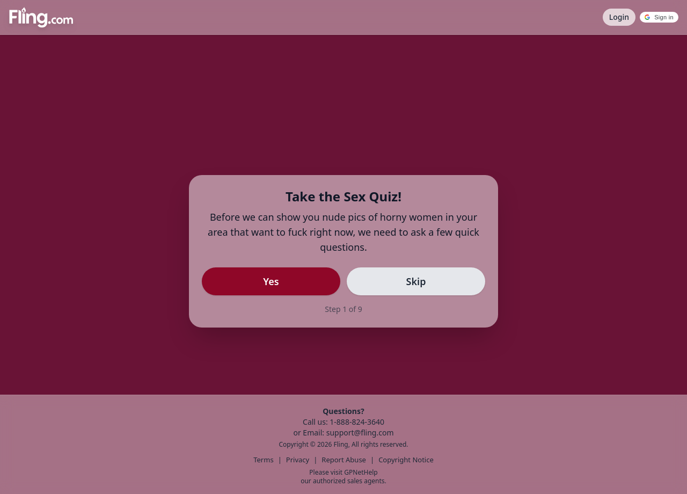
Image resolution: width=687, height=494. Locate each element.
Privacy (297, 459)
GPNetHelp (360, 472)
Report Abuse (343, 459)
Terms (263, 459)
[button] (659, 17)
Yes (271, 281)
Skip (416, 281)
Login (619, 17)
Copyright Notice (406, 459)
